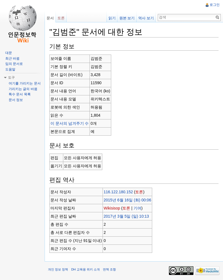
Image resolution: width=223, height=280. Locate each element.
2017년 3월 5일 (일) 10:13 (126, 216)
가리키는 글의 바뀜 (23, 89)
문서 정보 (16, 100)
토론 (139, 192)
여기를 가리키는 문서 (25, 83)
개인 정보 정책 (58, 269)
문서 (50, 18)
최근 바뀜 (12, 58)
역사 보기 (146, 18)
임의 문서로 (14, 64)
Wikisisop (112, 208)
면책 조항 (109, 269)
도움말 (10, 69)
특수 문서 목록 (20, 94)
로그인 (215, 5)
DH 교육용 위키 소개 (85, 269)
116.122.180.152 (118, 192)
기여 (137, 208)
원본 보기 (127, 18)
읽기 (112, 18)
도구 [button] (11, 77)
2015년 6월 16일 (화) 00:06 (127, 200)
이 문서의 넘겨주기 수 (69, 123)
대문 (8, 53)
